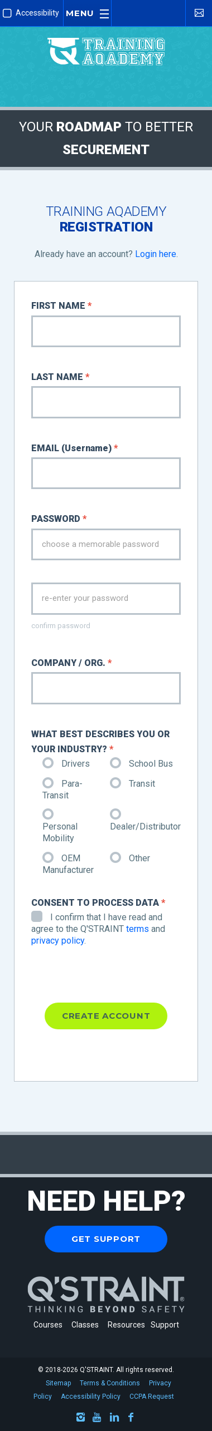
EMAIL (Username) (74, 448)
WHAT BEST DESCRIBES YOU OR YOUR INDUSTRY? (100, 741)
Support (165, 1324)
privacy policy (57, 940)
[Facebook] (131, 1419)
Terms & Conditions (110, 1383)
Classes (86, 1324)
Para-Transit (62, 789)
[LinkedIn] (114, 1419)
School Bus (141, 763)
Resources (126, 1324)
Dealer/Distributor (145, 821)
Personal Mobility (60, 827)
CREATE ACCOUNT (106, 1015)
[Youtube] (97, 1419)
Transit (132, 783)
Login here (155, 254)
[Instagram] (81, 1419)
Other (130, 858)
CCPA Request (151, 1396)
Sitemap (58, 1383)
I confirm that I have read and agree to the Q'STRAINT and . (98, 929)
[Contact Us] (198, 12)
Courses (47, 1324)
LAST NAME (60, 377)
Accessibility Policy (91, 1396)
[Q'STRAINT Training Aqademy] (106, 41)
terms (137, 929)
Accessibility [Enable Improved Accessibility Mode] (31, 13)
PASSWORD (58, 519)
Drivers (66, 763)
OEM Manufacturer (68, 864)
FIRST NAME (61, 305)
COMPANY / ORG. (71, 663)
